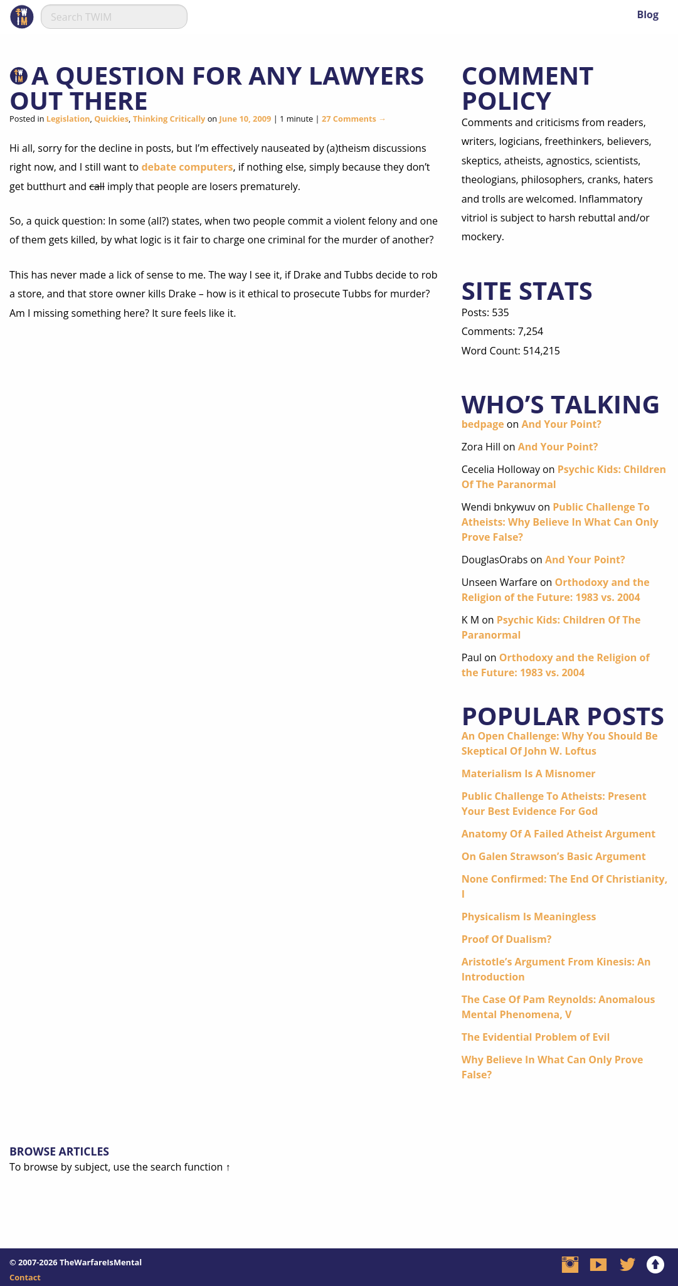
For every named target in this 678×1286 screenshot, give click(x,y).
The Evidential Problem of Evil (536, 1037)
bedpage (483, 424)
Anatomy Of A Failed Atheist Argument (559, 834)
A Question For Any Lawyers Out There (216, 87)
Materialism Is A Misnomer (529, 773)
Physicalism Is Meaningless (529, 916)
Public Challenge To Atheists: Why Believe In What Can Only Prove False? (560, 522)
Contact (25, 1277)
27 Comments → (354, 118)
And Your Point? (561, 424)
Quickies (111, 118)
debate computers (187, 167)
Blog (648, 14)
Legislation (68, 118)
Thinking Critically (169, 118)
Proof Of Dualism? (507, 939)
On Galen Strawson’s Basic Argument (554, 856)
